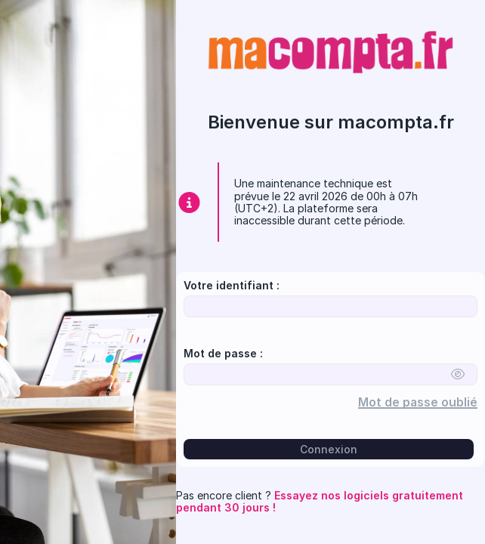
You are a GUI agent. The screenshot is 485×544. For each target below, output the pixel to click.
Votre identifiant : (232, 286)
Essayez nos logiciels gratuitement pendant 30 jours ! (319, 501)
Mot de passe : (223, 354)
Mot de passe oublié (422, 403)
